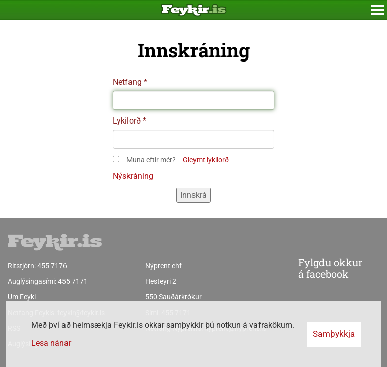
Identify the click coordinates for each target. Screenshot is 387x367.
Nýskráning (133, 176)
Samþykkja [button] (334, 334)
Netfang (127, 82)
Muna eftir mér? (151, 160)
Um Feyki (22, 297)
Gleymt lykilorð (206, 160)
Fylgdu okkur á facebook (309, 268)
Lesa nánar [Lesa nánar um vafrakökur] (51, 343)
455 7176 (52, 266)
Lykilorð (127, 121)
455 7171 (73, 281)
